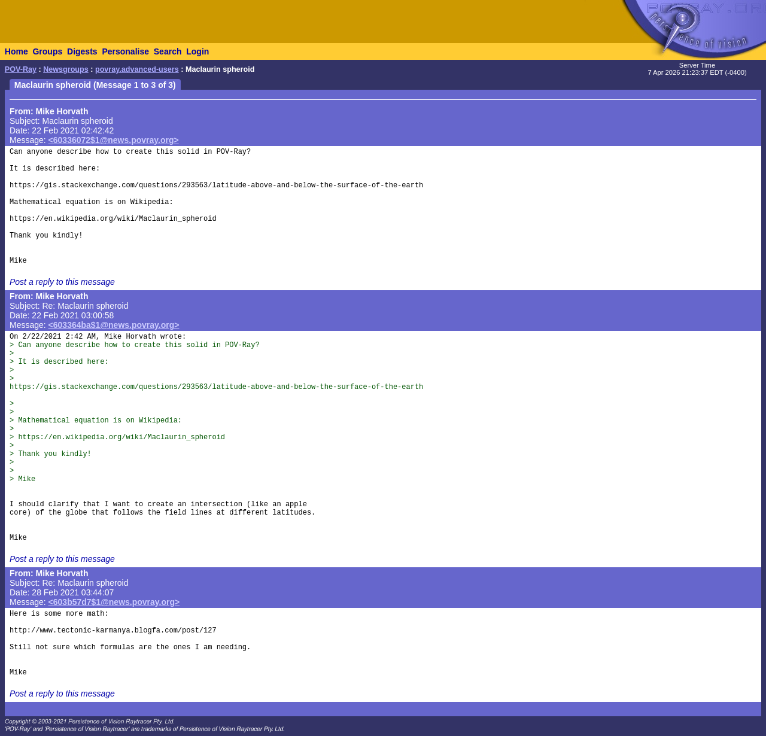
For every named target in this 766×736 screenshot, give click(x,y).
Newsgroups (66, 69)
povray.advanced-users (137, 69)
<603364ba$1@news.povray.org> (114, 325)
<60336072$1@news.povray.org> (113, 140)
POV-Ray (21, 69)
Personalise (125, 51)
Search (168, 51)
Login (197, 51)
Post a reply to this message (62, 282)
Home (16, 51)
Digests (82, 51)
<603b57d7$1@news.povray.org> (114, 602)
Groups (47, 51)
